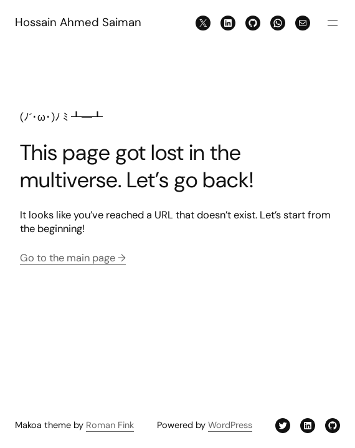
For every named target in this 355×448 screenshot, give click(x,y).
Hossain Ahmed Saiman (78, 22)
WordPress (230, 425)
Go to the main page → (73, 257)
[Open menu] (332, 23)
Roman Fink (110, 425)
